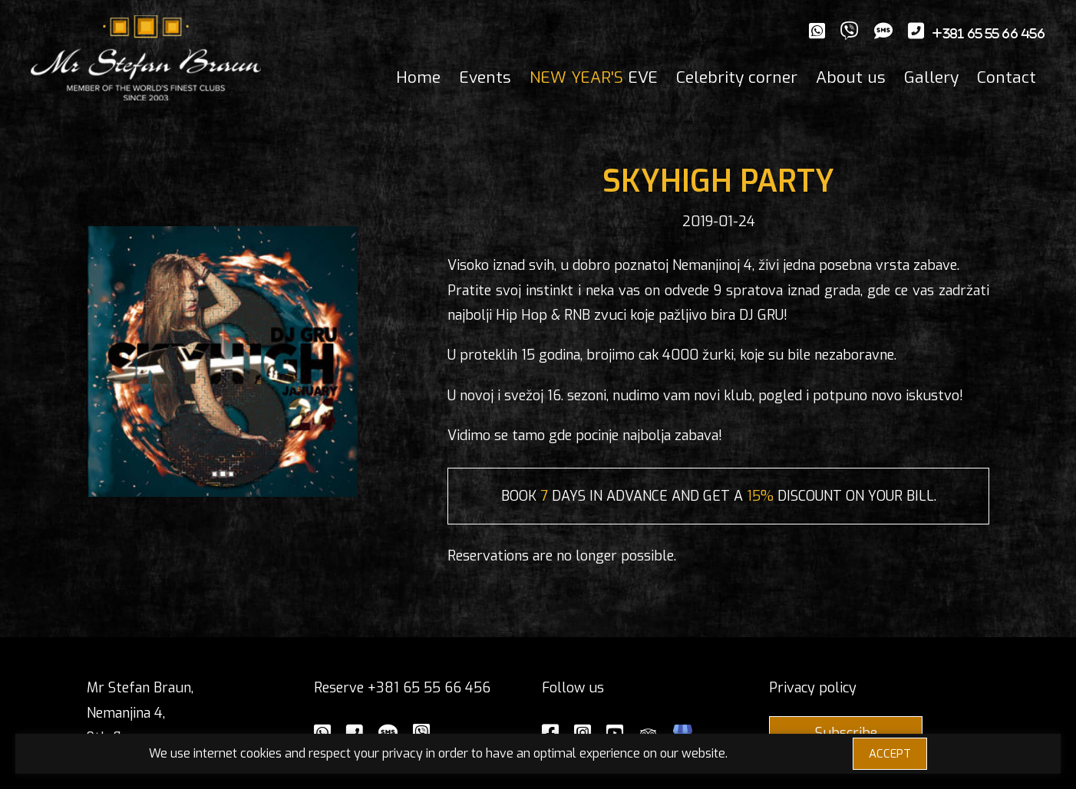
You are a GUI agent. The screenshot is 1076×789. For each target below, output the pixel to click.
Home (418, 77)
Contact (1006, 77)
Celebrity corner (736, 77)
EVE (594, 77)
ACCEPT (890, 753)
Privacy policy (813, 688)
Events (485, 77)
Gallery (931, 77)
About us (851, 77)
